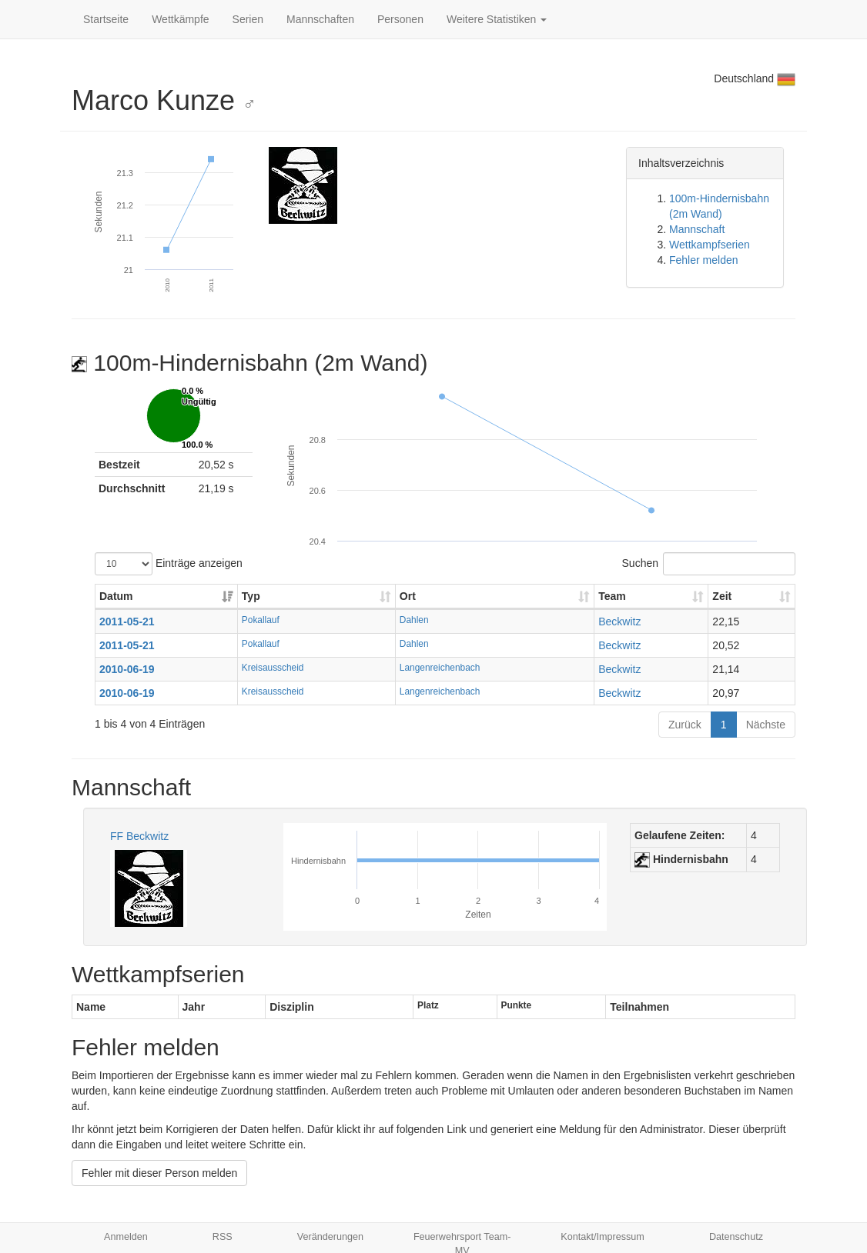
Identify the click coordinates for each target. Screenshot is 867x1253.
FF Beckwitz (139, 836)
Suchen (708, 563)
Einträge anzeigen (169, 563)
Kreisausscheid (273, 667)
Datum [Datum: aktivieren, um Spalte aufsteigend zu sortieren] (116, 596)
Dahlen (414, 620)
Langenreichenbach (440, 667)
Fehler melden (703, 260)
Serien (248, 19)
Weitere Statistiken (497, 19)
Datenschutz (736, 1236)
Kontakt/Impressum (602, 1236)
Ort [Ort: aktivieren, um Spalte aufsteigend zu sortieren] (408, 596)
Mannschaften (320, 19)
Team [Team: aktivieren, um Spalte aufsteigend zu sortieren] (612, 596)
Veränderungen (330, 1236)
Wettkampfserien (709, 244)
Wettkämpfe (180, 19)
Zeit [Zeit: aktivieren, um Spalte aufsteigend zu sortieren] (721, 596)
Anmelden (126, 1236)
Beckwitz (619, 621)
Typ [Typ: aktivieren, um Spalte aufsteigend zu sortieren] (251, 596)
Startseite (106, 19)
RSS (223, 1236)
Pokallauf (261, 620)
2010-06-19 (127, 669)
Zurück (684, 724)
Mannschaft (697, 229)
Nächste (765, 724)
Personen (400, 19)
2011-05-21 (127, 621)
